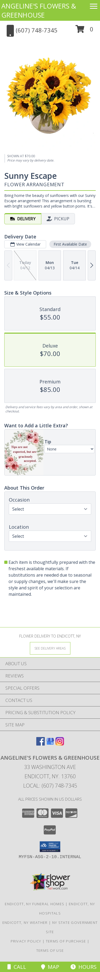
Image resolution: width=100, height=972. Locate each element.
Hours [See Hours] (83, 966)
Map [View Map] (50, 966)
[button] (84, 31)
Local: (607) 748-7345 (50, 785)
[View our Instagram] (59, 744)
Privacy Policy (26, 941)
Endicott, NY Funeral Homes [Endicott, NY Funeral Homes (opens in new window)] (34, 903)
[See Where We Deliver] (50, 648)
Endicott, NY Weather (25, 922)
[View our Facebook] (40, 744)
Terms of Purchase (66, 941)
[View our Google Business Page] (50, 744)
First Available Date (70, 244)
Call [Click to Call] (16, 966)
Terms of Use (50, 950)
